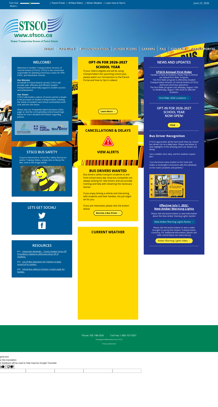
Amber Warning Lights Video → (174, 240)
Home (47, 49)
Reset (13, 6)
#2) (39, 263)
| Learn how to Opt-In (114, 3)
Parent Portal (203, 49)
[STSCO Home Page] (33, 27)
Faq (163, 49)
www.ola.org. (185, 235)
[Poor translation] (10, 367)
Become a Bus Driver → (108, 212)
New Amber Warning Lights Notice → (174, 221)
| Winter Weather (93, 3)
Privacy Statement (109, 344)
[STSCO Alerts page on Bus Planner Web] (108, 141)
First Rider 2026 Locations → (174, 97)
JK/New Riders (124, 49)
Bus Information (93, 49)
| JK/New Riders (74, 3)
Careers (148, 49)
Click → (174, 125)
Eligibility (65, 49)
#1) (41, 254)
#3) (41, 270)
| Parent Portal (57, 3)
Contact (178, 49)
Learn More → (108, 111)
